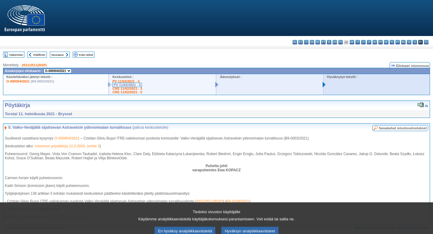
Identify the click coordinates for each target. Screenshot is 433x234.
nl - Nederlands (386, 42)
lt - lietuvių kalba (369, 42)
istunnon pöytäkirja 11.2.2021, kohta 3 (67, 146)
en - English (335, 42)
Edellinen (39, 54)
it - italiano (357, 42)
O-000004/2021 (18, 81)
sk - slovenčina (409, 42)
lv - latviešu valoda (363, 42)
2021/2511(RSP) (34, 65)
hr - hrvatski (352, 42)
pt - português (397, 42)
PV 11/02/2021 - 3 (126, 81)
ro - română (403, 42)
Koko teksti (86, 54)
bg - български (295, 42)
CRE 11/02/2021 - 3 (127, 88)
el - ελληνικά (329, 42)
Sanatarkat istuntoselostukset (403, 128)
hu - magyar (375, 42)
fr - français (340, 42)
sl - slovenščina (415, 42)
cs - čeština (306, 42)
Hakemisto (16, 54)
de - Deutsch (317, 42)
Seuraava (57, 54)
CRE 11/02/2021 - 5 (127, 92)
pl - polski (392, 42)
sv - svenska (426, 42)
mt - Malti (380, 42)
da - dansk (312, 42)
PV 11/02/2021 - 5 (127, 85)
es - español (300, 42)
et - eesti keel (323, 42)
